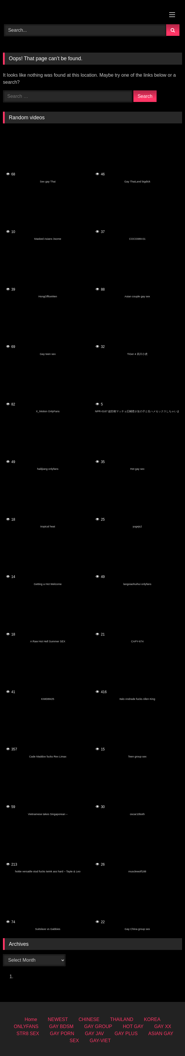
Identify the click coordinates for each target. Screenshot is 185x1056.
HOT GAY (133, 1026)
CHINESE (89, 1019)
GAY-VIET (100, 1040)
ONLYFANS (26, 1026)
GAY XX (162, 1026)
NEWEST (58, 1019)
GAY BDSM (61, 1026)
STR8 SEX (27, 1033)
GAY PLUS (126, 1033)
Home (31, 1019)
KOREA (152, 1019)
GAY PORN (62, 1033)
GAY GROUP (98, 1026)
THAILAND (121, 1019)
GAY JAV (94, 1033)
